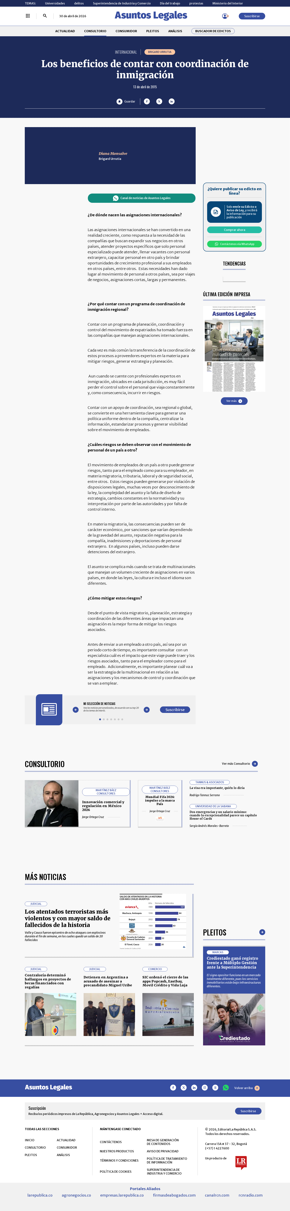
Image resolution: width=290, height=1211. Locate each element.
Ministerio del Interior (228, 3)
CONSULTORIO (95, 31)
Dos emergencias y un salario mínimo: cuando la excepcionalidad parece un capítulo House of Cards (223, 815)
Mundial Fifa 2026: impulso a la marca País (160, 800)
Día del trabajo (170, 3)
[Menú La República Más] (28, 16)
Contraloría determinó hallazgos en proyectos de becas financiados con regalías (48, 1098)
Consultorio (45, 763)
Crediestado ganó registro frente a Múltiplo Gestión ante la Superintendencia (232, 1079)
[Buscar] (45, 16)
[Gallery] (111, 707)
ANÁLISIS (175, 31)
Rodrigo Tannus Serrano (217, 795)
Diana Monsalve (113, 153)
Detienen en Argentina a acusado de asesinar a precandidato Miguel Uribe (108, 1098)
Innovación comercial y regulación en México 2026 (103, 806)
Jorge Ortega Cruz (101, 817)
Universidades (55, 3)
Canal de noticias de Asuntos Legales (142, 198)
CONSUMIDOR (126, 31)
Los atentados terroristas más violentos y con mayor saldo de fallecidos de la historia (67, 1035)
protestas (196, 3)
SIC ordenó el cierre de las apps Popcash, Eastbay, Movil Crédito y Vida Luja (165, 1098)
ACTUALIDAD (65, 31)
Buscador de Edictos (213, 31)
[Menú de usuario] (225, 16)
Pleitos (214, 1048)
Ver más (234, 401)
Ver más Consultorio (240, 764)
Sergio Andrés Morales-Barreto (218, 826)
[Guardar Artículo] (125, 101)
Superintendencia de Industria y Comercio (122, 3)
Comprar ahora (234, 230)
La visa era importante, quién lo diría (217, 788)
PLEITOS (152, 31)
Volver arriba (247, 1204)
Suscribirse (252, 16)
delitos (79, 3)
